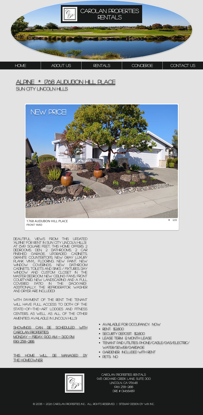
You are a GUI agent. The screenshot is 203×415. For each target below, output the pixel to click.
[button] (102, 166)
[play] (170, 220)
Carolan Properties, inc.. (69, 404)
